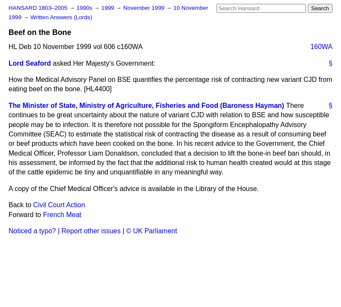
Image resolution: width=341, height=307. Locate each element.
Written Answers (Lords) (61, 17)
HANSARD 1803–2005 (38, 8)
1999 (108, 8)
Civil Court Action (59, 205)
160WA (321, 46)
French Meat (62, 214)
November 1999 (144, 8)
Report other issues (91, 231)
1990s (85, 8)
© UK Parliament (151, 231)
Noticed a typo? (32, 231)
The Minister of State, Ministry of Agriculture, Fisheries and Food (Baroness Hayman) (146, 105)
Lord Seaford (30, 63)
